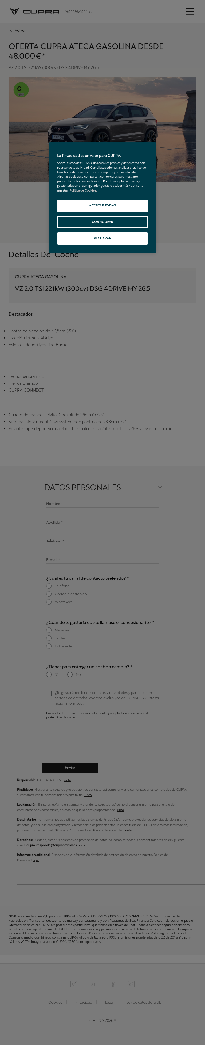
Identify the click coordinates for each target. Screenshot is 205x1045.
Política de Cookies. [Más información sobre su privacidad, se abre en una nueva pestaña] (83, 190)
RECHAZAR (102, 238)
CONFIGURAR (102, 222)
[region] (102, 197)
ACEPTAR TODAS (102, 205)
